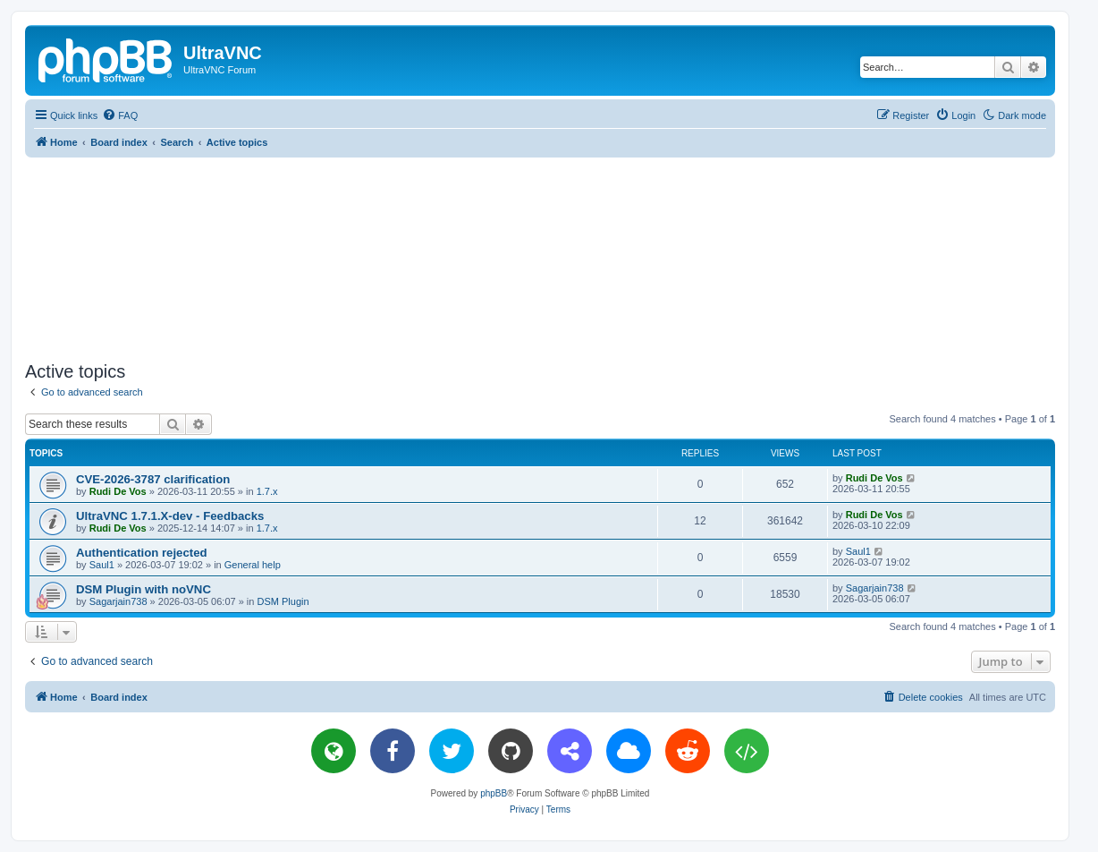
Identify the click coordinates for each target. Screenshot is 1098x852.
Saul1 (101, 564)
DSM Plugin (282, 601)
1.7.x (267, 491)
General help (252, 564)
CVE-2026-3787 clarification (153, 479)
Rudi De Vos (118, 491)
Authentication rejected (141, 552)
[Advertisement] (540, 255)
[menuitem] (120, 115)
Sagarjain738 (118, 601)
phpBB (493, 793)
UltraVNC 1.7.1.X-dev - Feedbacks (170, 516)
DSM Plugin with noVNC (143, 589)
